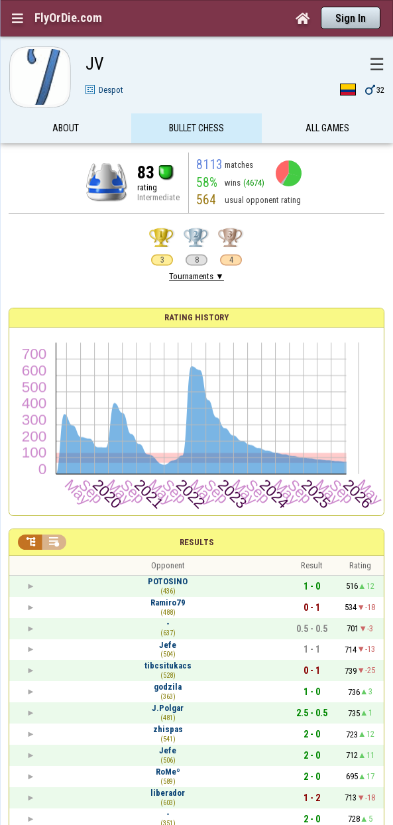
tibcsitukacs (168, 665)
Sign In (350, 18)
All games (327, 128)
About (65, 128)
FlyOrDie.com (68, 18)
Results (197, 542)
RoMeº (168, 772)
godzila (168, 687)
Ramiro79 (168, 602)
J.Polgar (168, 708)
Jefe (167, 645)
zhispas (168, 729)
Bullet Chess (196, 128)
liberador (167, 793)
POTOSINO (168, 581)
